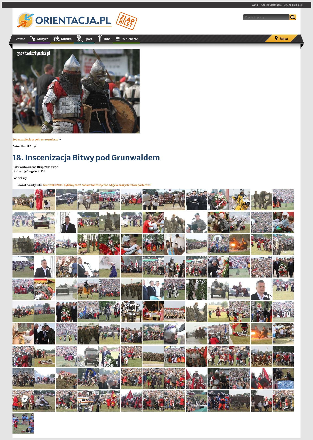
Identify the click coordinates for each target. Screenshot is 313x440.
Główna (20, 39)
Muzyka (42, 39)
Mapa (284, 39)
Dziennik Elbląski (293, 4)
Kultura (66, 39)
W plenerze (130, 39)
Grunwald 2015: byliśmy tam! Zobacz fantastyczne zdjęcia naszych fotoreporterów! (97, 185)
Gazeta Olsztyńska (271, 4)
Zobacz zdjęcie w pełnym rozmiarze (36, 139)
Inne (107, 39)
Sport (88, 39)
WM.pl (255, 4)
